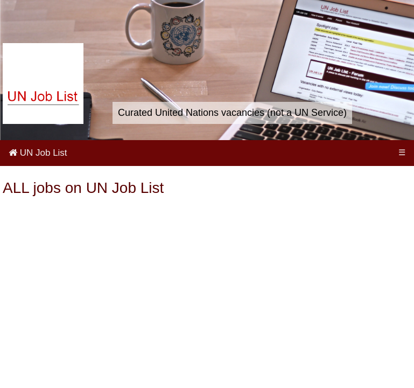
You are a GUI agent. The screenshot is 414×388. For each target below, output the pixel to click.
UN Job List (38, 153)
